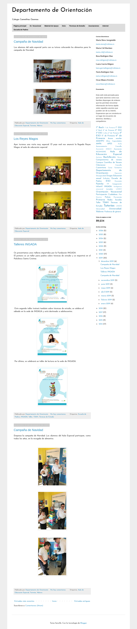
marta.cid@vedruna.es (104, 52)
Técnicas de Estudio (77, 26)
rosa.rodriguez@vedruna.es (106, 60)
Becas (119, 157)
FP (108, 184)
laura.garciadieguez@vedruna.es (108, 68)
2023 (101, 242)
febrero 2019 (106, 300)
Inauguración (117, 184)
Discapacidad (101, 176)
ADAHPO (100, 141)
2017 (101, 312)
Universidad (100, 209)
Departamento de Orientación (52, 10)
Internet (106, 26)
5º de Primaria (108, 136)
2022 (101, 246)
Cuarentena (101, 168)
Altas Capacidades (114, 141)
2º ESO (118, 130)
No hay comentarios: (58, 123)
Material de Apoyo (51, 26)
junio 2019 (105, 284)
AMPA (98, 144)
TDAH (35, 417)
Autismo (99, 157)
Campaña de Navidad (28, 41)
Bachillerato (109, 157)
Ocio (64, 26)
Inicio (54, 601)
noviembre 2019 (108, 280)
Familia (99, 184)
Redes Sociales (114, 200)
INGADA (24, 417)
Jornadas (109, 189)
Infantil (99, 186)
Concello (118, 165)
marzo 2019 (106, 296)
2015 (101, 320)
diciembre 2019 (107, 261)
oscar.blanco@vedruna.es (105, 84)
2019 (101, 258)
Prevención (118, 197)
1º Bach (100, 127)
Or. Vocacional (35, 26)
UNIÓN (119, 206)
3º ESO (99, 133)
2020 (101, 254)
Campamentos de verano (109, 160)
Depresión (118, 173)
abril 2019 (105, 292)
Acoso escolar (115, 138)
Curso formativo (115, 168)
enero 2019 (106, 304)
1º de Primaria (110, 127)
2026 (101, 231)
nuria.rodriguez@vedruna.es (106, 76)
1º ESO (119, 128)
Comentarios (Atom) (34, 606)
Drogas (110, 176)
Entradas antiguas (82, 601)
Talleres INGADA (25, 244)
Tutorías (33, 126)
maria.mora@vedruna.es (105, 44)
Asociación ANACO (104, 149)
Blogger (83, 623)
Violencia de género (112, 212)
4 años (105, 133)
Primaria (100, 200)
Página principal (20, 26)
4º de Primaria (113, 133)
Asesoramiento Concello (109, 146)
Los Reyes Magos (26, 138)
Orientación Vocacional (109, 192)
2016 (101, 316)
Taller (30, 417)
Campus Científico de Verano (109, 162)
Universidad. (115, 209)
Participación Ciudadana (106, 194)
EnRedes (106, 178)
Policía (107, 197)
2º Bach (99, 130)
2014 (101, 324)
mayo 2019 (106, 288)
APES (109, 144)
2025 (101, 234)
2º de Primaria (108, 130)
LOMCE (119, 189)
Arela (120, 144)
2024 (101, 238)
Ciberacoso (100, 165)
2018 (101, 308)
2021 (101, 250)
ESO (108, 181)
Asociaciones (93, 26)
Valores (39, 126)
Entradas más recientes (24, 601)
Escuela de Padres (21, 30)
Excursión (118, 181)
